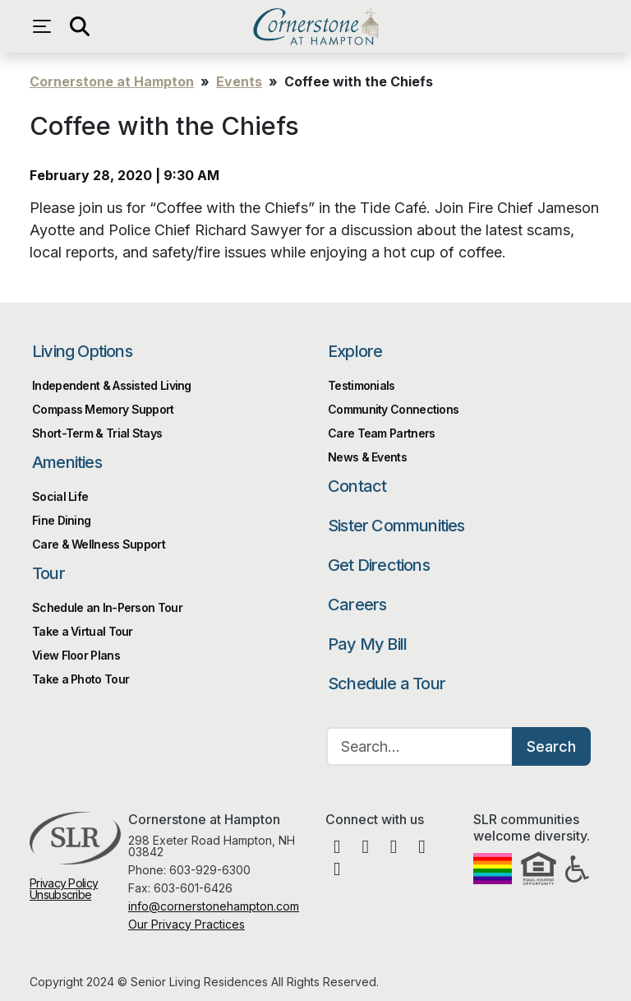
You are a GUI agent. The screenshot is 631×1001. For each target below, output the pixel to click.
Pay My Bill (367, 644)
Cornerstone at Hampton (315, 26)
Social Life (60, 496)
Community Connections (393, 409)
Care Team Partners (381, 433)
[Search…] (420, 746)
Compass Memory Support (103, 409)
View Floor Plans (76, 655)
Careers (357, 604)
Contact (357, 486)
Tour (48, 573)
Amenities (67, 462)
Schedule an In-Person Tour (107, 607)
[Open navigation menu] (46, 26)
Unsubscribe (60, 894)
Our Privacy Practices (186, 924)
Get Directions (379, 565)
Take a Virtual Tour (82, 631)
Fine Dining (61, 520)
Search (551, 746)
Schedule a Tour (386, 683)
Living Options (82, 351)
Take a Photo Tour (80, 679)
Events (239, 81)
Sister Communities (396, 525)
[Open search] (78, 26)
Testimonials (361, 385)
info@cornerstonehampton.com (213, 906)
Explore (355, 351)
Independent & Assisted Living (111, 385)
